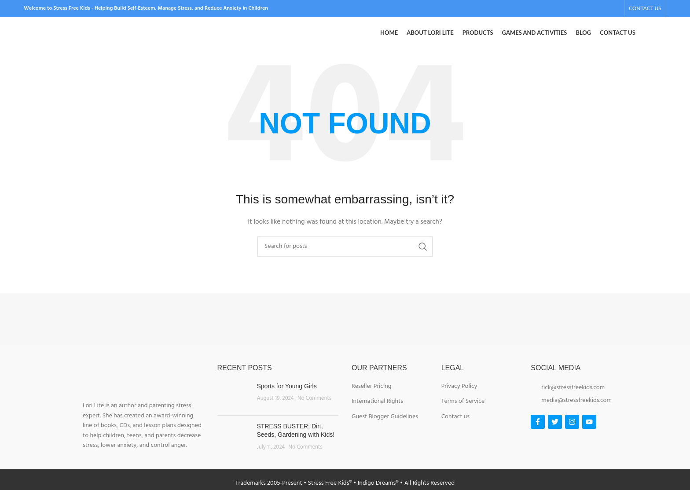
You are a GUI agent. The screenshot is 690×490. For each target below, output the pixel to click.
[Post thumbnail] (233, 407)
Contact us (455, 428)
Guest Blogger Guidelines (385, 428)
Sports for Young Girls (287, 398)
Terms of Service (463, 413)
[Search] (345, 258)
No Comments (314, 410)
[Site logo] (90, 39)
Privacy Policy (459, 398)
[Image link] (116, 331)
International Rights (377, 413)
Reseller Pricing (371, 398)
